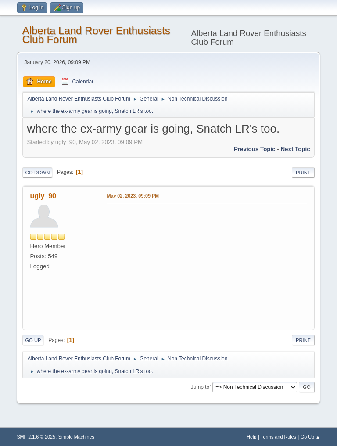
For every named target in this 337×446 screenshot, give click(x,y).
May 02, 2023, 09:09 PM (133, 195)
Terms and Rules (278, 436)
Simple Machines (76, 436)
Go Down (37, 172)
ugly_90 (43, 196)
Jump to (200, 387)
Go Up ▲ (310, 436)
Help (251, 436)
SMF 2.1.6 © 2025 (36, 436)
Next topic (295, 149)
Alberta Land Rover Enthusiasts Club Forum (96, 35)
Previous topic (255, 149)
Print (303, 172)
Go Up (33, 340)
